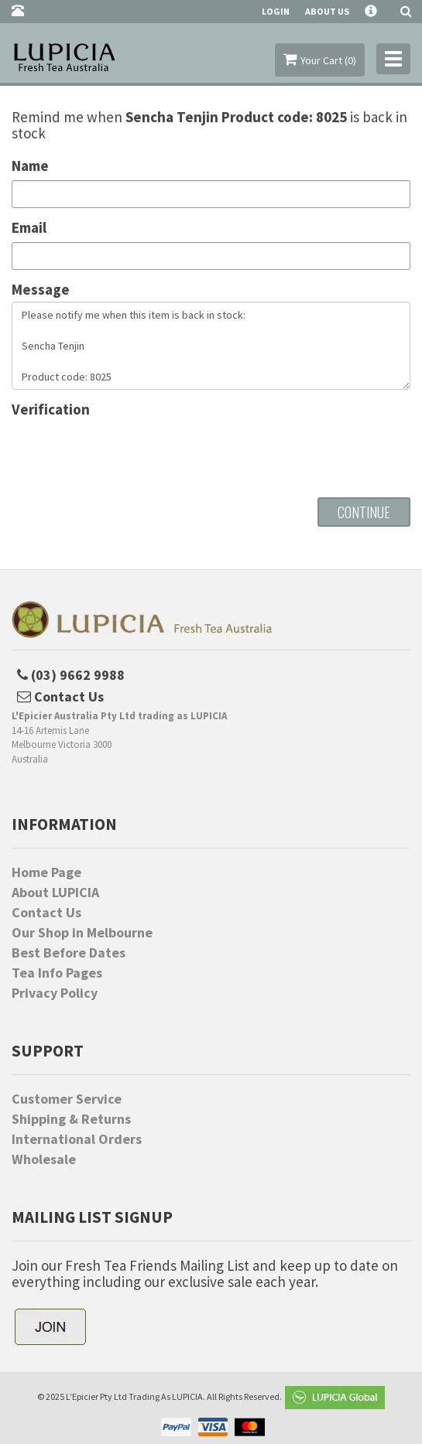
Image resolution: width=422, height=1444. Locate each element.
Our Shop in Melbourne (82, 932)
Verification (51, 409)
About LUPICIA (55, 892)
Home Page (46, 872)
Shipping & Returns (71, 1119)
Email (29, 228)
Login (276, 11)
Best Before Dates (68, 952)
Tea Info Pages (57, 972)
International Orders (77, 1139)
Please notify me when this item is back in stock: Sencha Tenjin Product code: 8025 (211, 346)
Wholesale (44, 1159)
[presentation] (129, 452)
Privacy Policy (55, 993)
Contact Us (46, 912)
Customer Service (67, 1099)
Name (30, 166)
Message (41, 290)
